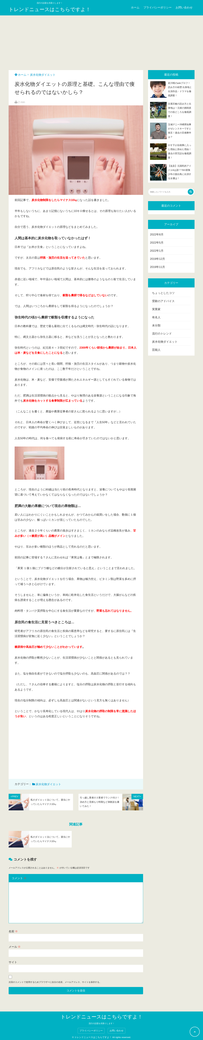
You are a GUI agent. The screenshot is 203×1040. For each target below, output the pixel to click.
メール (15, 946)
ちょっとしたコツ (163, 293)
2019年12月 (157, 258)
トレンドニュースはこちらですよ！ (50, 9)
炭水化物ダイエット (42, 74)
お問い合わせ (184, 7)
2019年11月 (157, 267)
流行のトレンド (162, 333)
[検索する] (191, 192)
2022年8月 (156, 234)
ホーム (135, 7)
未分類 (156, 325)
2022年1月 (156, 250)
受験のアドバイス (163, 301)
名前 (13, 931)
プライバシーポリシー (157, 7)
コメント (19, 878)
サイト (13, 962)
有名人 (156, 317)
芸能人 (156, 349)
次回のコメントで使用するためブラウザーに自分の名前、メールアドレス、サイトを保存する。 (55, 982)
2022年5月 (156, 242)
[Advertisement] (101, 40)
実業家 (156, 309)
